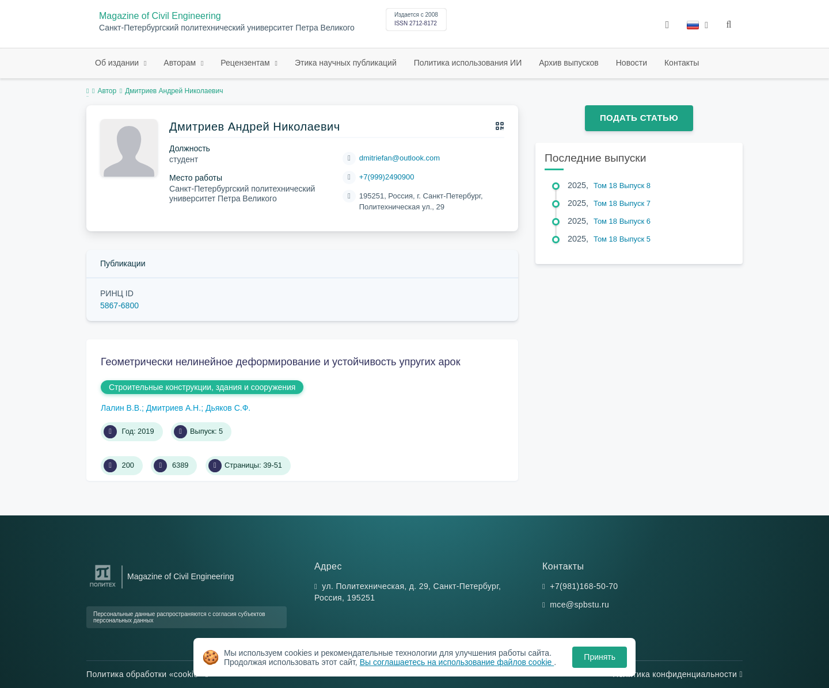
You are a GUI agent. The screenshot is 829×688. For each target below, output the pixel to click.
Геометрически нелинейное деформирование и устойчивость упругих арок (281, 362)
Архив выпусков (569, 62)
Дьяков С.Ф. (228, 407)
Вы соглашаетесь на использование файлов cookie (457, 662)
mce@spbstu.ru (579, 604)
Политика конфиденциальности (678, 674)
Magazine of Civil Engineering (160, 16)
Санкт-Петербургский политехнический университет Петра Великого (227, 28)
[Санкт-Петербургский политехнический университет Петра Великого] (102, 587)
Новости (631, 62)
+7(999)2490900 (386, 177)
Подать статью (639, 118)
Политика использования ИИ (468, 62)
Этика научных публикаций (346, 62)
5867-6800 (119, 305)
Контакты (681, 62)
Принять (599, 657)
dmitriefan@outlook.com (399, 158)
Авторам (180, 62)
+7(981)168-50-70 (584, 586)
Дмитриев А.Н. (173, 407)
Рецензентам (246, 62)
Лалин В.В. (121, 407)
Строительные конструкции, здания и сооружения (202, 387)
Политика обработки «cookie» (147, 674)
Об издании (118, 62)
